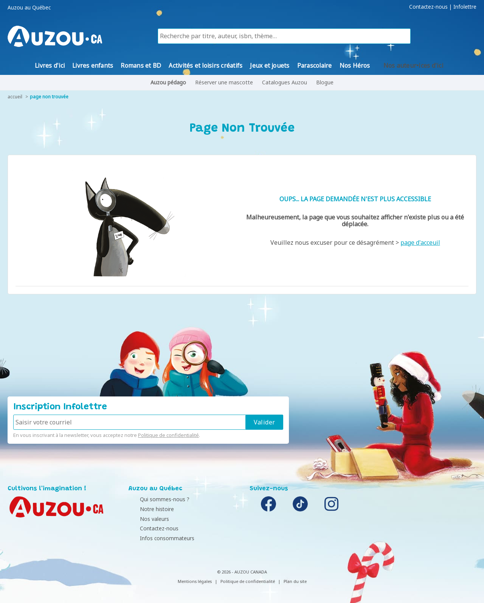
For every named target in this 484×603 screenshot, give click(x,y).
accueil (15, 96)
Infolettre (464, 7)
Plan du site (295, 581)
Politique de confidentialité (168, 435)
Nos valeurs (145, 518)
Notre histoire (147, 509)
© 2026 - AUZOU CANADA (242, 572)
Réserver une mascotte (224, 82)
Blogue (325, 82)
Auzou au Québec (29, 8)
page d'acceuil (420, 242)
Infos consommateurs (157, 538)
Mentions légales (195, 581)
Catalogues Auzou (284, 82)
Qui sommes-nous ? (155, 499)
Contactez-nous (428, 7)
